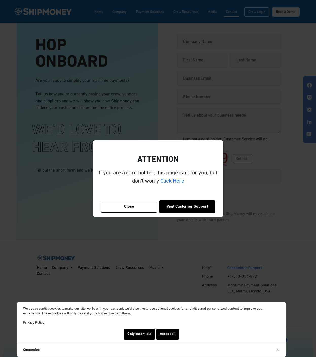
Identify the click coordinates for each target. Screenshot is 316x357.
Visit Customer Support (187, 207)
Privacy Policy (33, 323)
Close (129, 207)
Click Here (172, 181)
